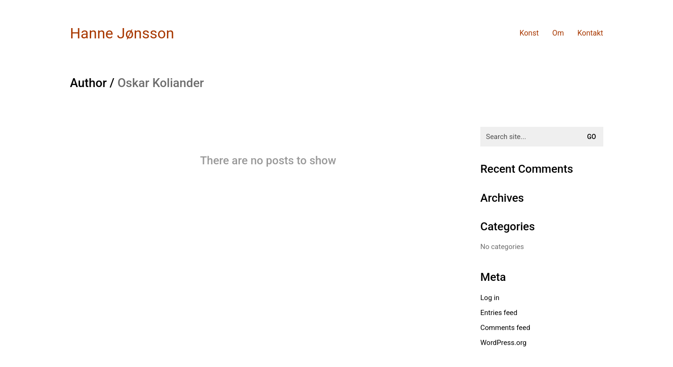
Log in (489, 298)
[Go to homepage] (122, 33)
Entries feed (498, 312)
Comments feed (505, 327)
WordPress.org (503, 342)
